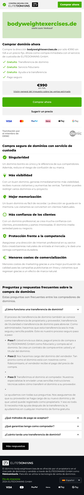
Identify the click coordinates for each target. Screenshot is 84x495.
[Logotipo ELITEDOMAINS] (42, 463)
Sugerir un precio (42, 111)
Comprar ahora (69, 4)
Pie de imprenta (11, 479)
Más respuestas (15, 446)
